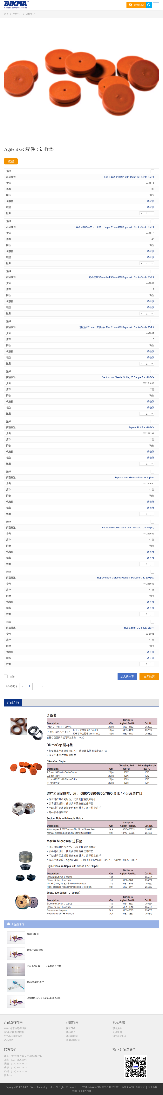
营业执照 (153, 1087)
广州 (15, 1071)
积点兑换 (117, 1028)
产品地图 (8, 1040)
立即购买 (149, 676)
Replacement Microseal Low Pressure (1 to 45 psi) (128, 527)
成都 (15, 1067)
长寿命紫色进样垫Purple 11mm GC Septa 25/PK (129, 177)
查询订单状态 (73, 1040)
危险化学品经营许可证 (133, 1087)
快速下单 (70, 1028)
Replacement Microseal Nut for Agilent (134, 477)
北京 (23, 1055)
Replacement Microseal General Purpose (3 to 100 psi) (125, 577)
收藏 (11, 161)
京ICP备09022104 (81, 1091)
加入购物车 (127, 676)
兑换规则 (117, 1032)
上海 (15, 1059)
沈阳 (15, 1063)
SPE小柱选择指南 (13, 1036)
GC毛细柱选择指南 (14, 1032)
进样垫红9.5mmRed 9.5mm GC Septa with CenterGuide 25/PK (121, 277)
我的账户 (70, 1032)
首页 (6, 13)
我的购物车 (72, 1036)
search (149, 5)
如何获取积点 (119, 1036)
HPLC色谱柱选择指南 (15, 1028)
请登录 (150, 201)
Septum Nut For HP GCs (141, 427)
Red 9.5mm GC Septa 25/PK (139, 627)
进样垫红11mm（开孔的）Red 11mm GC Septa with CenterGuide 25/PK (116, 327)
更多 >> (8, 1075)
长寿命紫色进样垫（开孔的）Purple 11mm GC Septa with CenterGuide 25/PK (113, 227)
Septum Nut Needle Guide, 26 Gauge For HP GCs (128, 377)
